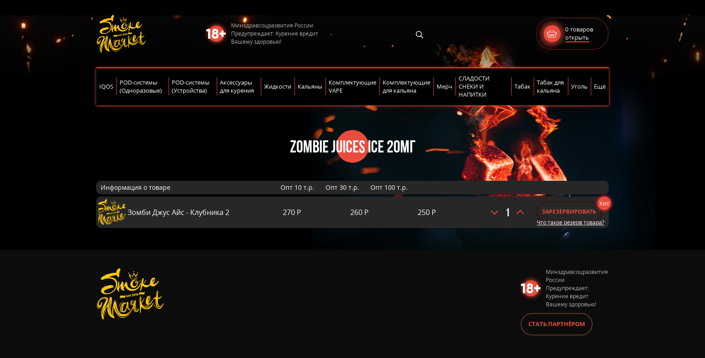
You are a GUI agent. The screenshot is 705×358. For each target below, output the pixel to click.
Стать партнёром (556, 324)
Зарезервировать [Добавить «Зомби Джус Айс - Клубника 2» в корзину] (569, 211)
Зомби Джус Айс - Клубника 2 (178, 212)
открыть (577, 37)
